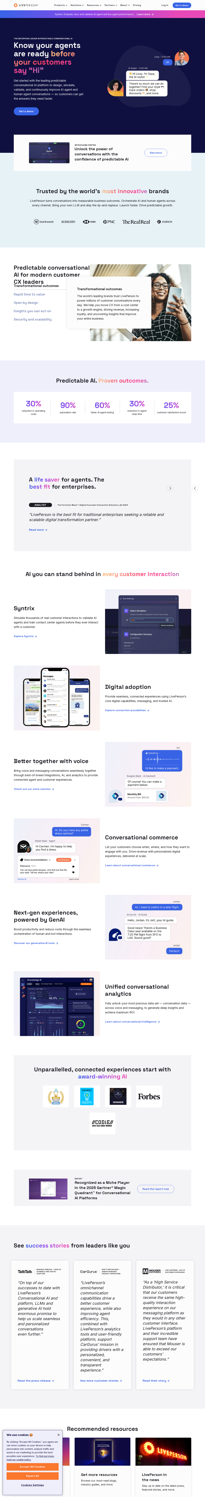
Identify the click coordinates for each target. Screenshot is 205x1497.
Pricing (137, 5)
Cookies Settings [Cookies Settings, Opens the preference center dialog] (32, 1487)
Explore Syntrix (23, 636)
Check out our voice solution (32, 789)
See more (156, 152)
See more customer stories (99, 1380)
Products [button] (59, 5)
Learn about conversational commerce (130, 865)
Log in (164, 5)
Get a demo (182, 5)
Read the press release (34, 1380)
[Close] (58, 1437)
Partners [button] (110, 5)
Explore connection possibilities (125, 710)
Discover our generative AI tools (34, 943)
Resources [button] (93, 5)
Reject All (32, 1478)
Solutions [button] (75, 5)
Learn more (143, 14)
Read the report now (156, 1189)
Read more (36, 530)
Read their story (154, 1380)
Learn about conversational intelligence (130, 1021)
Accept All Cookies (32, 1469)
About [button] (123, 5)
